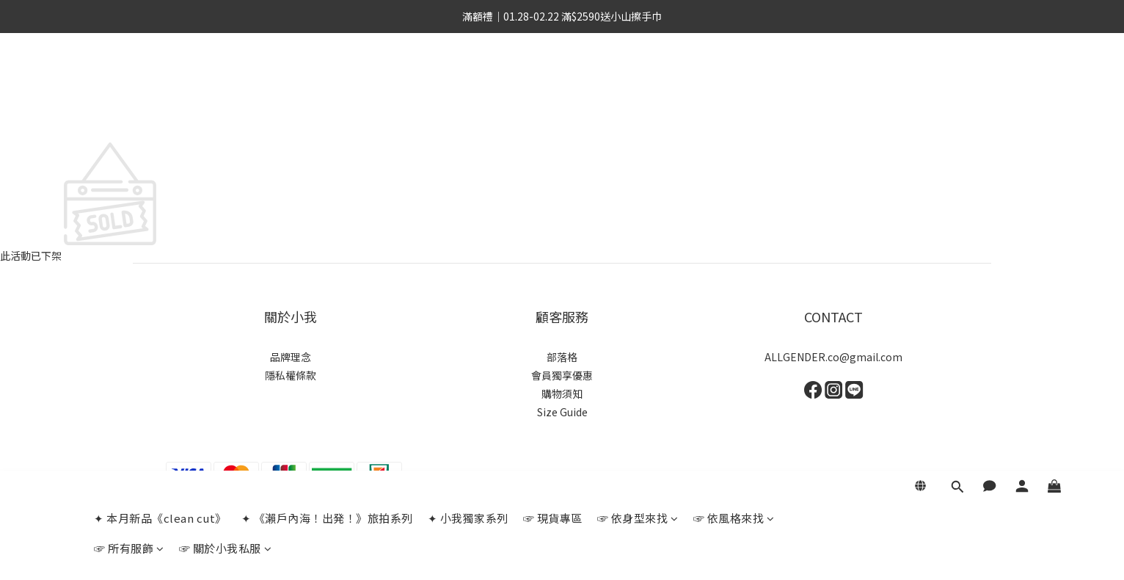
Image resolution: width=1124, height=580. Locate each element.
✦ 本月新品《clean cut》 (160, 80)
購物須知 (562, 393)
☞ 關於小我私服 (225, 110)
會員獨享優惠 (562, 375)
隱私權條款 (290, 375)
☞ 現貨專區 (553, 80)
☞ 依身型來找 (638, 80)
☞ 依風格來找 (734, 80)
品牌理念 (290, 356)
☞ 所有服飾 (129, 110)
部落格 (562, 356)
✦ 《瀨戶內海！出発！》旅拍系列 (327, 80)
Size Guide (562, 412)
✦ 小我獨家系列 (468, 80)
